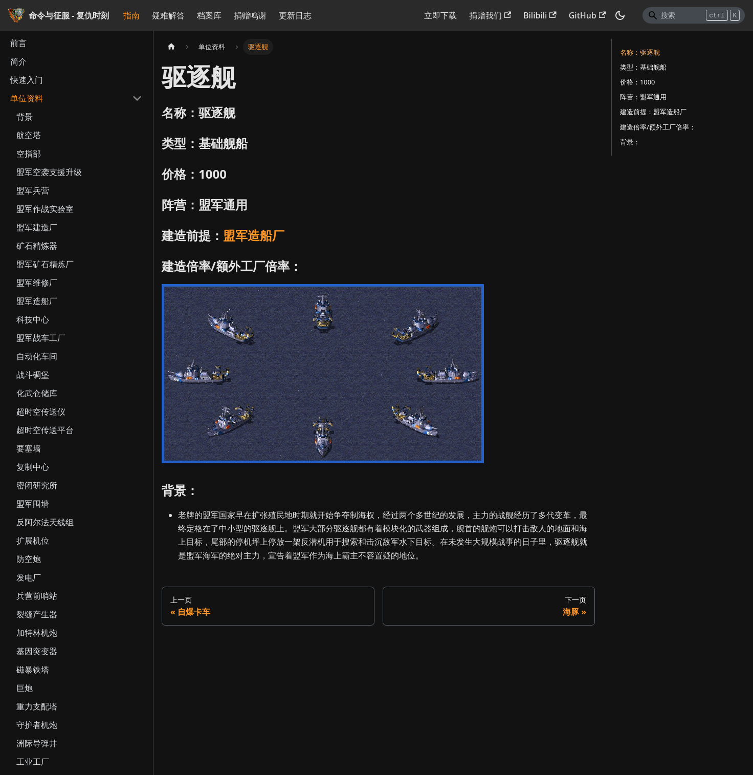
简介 (18, 61)
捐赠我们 (490, 15)
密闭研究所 (36, 485)
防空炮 (28, 559)
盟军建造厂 (36, 227)
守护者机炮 (36, 724)
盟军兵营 (32, 190)
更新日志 (295, 15)
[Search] (694, 15)
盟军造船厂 (36, 301)
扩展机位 (32, 540)
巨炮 (24, 688)
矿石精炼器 (36, 245)
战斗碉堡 (32, 374)
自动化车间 (36, 356)
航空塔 (28, 135)
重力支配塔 (36, 706)
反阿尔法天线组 (45, 522)
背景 (24, 116)
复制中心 (32, 466)
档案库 (209, 15)
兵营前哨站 (36, 595)
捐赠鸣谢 (250, 15)
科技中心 (32, 319)
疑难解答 (168, 15)
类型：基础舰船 (643, 67)
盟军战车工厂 (40, 337)
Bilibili (540, 15)
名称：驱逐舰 (640, 52)
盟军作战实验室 (45, 208)
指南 (131, 15)
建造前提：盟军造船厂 (653, 111)
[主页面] (171, 47)
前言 (18, 43)
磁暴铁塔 (32, 669)
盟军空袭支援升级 (49, 172)
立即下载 (440, 15)
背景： (630, 141)
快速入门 (26, 79)
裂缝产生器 (36, 614)
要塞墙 (28, 448)
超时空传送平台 (45, 430)
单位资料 (26, 98)
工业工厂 (32, 761)
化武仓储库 (36, 393)
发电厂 (28, 577)
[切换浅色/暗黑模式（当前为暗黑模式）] (620, 15)
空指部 (28, 153)
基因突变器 (36, 651)
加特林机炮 (36, 632)
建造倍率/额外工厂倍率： (658, 127)
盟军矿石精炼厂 (45, 264)
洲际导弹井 (36, 743)
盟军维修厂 (36, 282)
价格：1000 (637, 82)
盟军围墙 (32, 503)
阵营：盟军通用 (643, 96)
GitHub (587, 15)
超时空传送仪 (40, 411)
